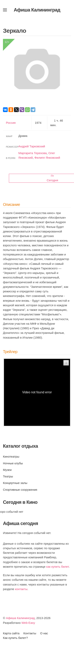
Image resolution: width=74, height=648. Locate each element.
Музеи (7, 469)
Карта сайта (11, 633)
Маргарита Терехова (32, 153)
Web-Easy (28, 622)
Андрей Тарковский (31, 146)
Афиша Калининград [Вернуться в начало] (37, 9)
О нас (44, 633)
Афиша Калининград (20, 618)
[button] (5, 10)
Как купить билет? (15, 637)
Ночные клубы (13, 463)
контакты (21, 589)
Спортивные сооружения (20, 489)
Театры (8, 476)
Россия (11, 122)
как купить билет (57, 566)
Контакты (29, 633)
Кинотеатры (11, 456)
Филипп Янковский (47, 157)
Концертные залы (15, 483)
